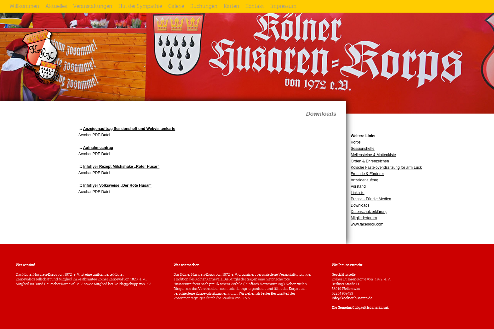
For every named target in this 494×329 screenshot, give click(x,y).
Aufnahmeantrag (98, 147)
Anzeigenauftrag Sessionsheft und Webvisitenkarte (129, 128)
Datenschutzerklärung (369, 211)
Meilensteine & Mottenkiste (373, 155)
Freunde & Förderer (367, 174)
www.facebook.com (367, 224)
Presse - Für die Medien (371, 199)
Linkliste (357, 193)
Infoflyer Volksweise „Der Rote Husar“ (117, 185)
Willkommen (24, 6)
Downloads (360, 205)
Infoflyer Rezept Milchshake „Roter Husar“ (121, 166)
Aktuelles (56, 6)
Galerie (176, 6)
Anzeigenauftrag (364, 180)
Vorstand (358, 186)
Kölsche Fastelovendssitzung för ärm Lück (386, 167)
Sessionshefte (362, 148)
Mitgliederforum (364, 218)
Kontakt (254, 6)
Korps (355, 142)
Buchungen (203, 6)
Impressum (283, 6)
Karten (231, 6)
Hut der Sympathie (140, 6)
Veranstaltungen (92, 6)
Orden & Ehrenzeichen (370, 161)
